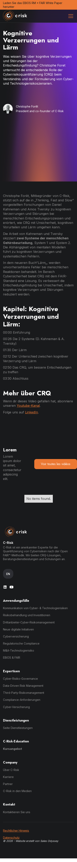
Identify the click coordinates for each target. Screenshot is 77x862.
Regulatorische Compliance (21, 643)
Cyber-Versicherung (16, 707)
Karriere (8, 777)
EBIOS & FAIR (11, 657)
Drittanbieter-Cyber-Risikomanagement (29, 622)
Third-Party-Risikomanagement (23, 692)
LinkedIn (31, 412)
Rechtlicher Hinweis (16, 830)
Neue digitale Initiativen (18, 629)
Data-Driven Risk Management (23, 685)
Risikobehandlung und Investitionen (26, 615)
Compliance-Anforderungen (21, 699)
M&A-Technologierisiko (18, 650)
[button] (70, 16)
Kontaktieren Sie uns (16, 812)
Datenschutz (11, 837)
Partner (8, 784)
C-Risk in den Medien (17, 791)
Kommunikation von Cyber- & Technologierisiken (35, 608)
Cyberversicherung (16, 636)
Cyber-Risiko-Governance (20, 678)
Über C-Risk (11, 770)
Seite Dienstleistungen (18, 728)
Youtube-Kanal (28, 406)
